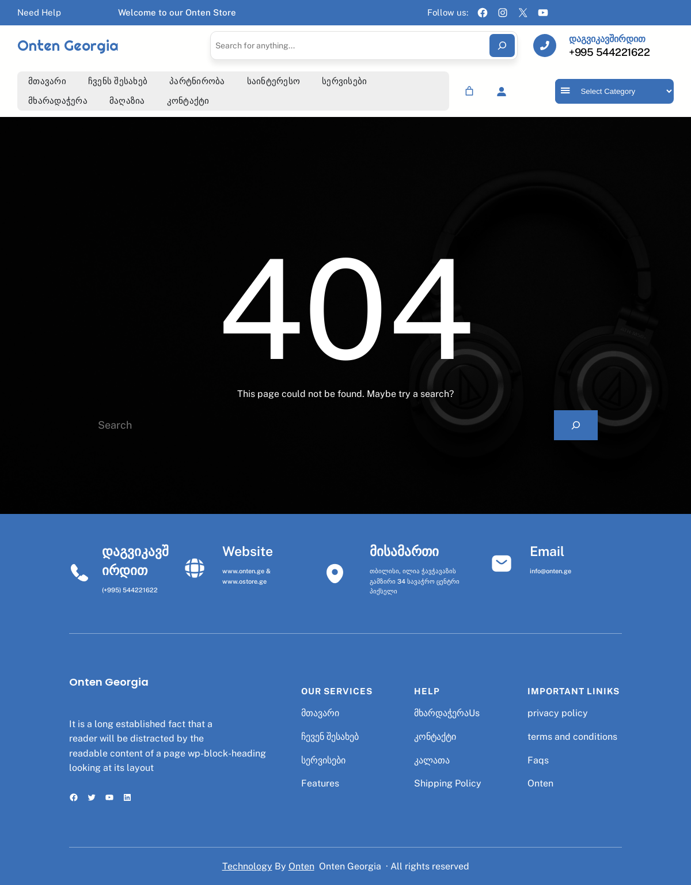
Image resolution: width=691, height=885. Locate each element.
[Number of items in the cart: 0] (469, 91)
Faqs (538, 760)
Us (474, 713)
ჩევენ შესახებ (330, 736)
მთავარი (320, 713)
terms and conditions (572, 736)
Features (320, 783)
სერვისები (323, 760)
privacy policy (557, 713)
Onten (540, 783)
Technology (247, 866)
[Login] (501, 91)
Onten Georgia (68, 45)
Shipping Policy (447, 783)
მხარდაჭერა (441, 713)
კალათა (432, 760)
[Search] (502, 45)
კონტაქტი (435, 736)
